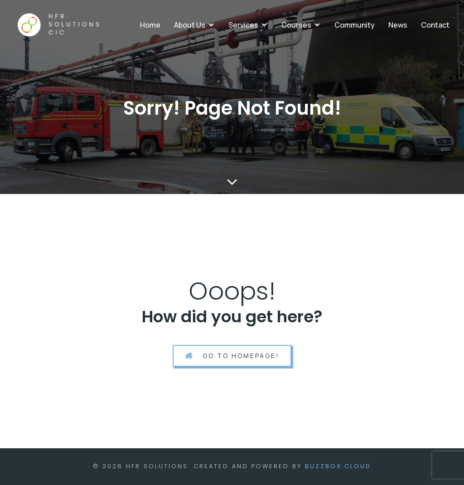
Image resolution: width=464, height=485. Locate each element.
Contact (435, 25)
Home (150, 25)
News (397, 25)
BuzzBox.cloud (338, 466)
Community (354, 25)
